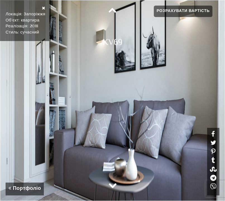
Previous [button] (112, 11)
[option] (112, 100)
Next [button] (112, 185)
